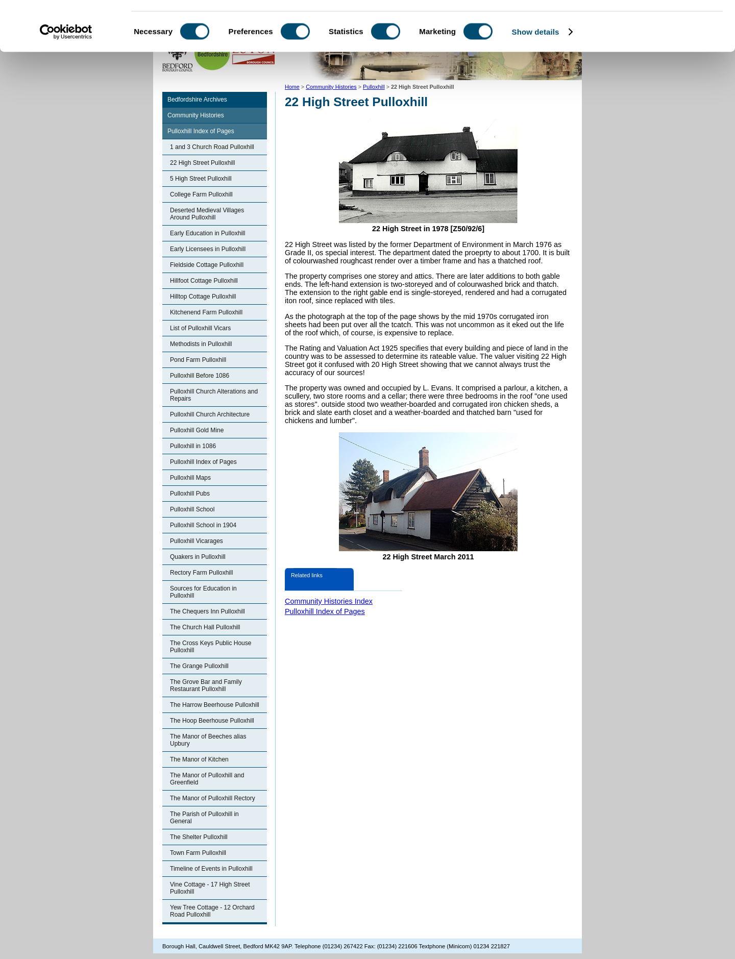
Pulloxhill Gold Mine (197, 430)
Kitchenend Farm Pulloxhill (206, 312)
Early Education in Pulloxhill (207, 233)
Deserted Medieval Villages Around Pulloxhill (207, 214)
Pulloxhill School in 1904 (203, 525)
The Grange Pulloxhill (199, 666)
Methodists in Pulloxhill (201, 344)
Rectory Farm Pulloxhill (201, 572)
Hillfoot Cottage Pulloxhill (204, 280)
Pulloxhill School (192, 509)
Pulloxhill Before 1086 (199, 375)
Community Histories (195, 115)
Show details (535, 78)
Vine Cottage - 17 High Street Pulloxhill (210, 888)
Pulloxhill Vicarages (196, 541)
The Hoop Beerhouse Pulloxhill (212, 720)
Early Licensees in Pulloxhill (208, 249)
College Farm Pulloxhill (201, 194)
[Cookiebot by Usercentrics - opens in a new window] (66, 78)
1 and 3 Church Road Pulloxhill (212, 147)
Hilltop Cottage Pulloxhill (203, 296)
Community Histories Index (329, 601)
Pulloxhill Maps (190, 477)
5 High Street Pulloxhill (201, 178)
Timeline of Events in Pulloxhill (211, 868)
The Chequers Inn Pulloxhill (207, 611)
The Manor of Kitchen (199, 759)
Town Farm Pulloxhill (198, 852)
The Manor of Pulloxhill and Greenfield (207, 779)
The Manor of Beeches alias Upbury (208, 740)
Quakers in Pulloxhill (198, 556)
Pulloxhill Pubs (190, 493)
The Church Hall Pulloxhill (205, 627)
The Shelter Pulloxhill (199, 837)
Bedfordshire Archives (197, 99)
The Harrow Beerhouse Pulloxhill (214, 704)
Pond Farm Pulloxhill (198, 359)
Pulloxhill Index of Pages (200, 131)
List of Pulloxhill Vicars (200, 328)
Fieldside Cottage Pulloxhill (206, 264)
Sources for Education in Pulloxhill (203, 592)
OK (650, 25)
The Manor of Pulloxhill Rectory (212, 798)
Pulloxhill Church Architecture (210, 414)
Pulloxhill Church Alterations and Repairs (214, 395)
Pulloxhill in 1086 (193, 446)
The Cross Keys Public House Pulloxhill (210, 647)
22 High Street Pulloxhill (202, 162)
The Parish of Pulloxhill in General (204, 817)
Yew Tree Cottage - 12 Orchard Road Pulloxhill (212, 911)
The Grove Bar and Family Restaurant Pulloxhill (206, 685)
